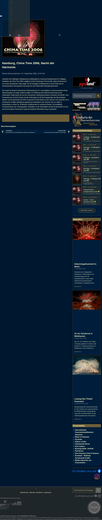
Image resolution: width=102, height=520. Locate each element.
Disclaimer (39, 492)
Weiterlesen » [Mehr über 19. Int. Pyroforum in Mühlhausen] (78, 351)
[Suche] (98, 95)
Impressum (47, 492)
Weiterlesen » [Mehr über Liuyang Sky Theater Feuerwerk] (78, 419)
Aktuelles (77, 219)
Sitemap (32, 492)
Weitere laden (86, 210)
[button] (99, 1)
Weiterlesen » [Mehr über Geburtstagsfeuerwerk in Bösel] (78, 286)
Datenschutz (24, 492)
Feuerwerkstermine (82, 131)
